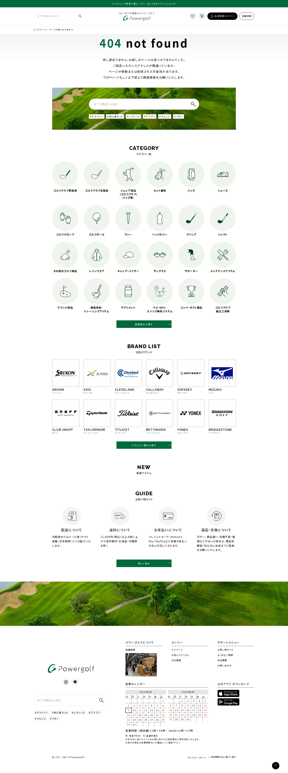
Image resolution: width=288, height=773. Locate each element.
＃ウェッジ (173, 119)
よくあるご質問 (225, 663)
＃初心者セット (118, 119)
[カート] (202, 17)
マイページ (177, 657)
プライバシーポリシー (190, 766)
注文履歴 (176, 668)
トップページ (40, 31)
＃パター (189, 119)
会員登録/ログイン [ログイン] (225, 17)
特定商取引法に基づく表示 (222, 766)
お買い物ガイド (225, 657)
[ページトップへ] (275, 765)
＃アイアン (157, 119)
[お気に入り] (192, 17)
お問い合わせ (224, 673)
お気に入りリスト (181, 663)
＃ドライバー (98, 119)
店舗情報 (247, 17)
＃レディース (139, 119)
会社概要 (222, 668)
